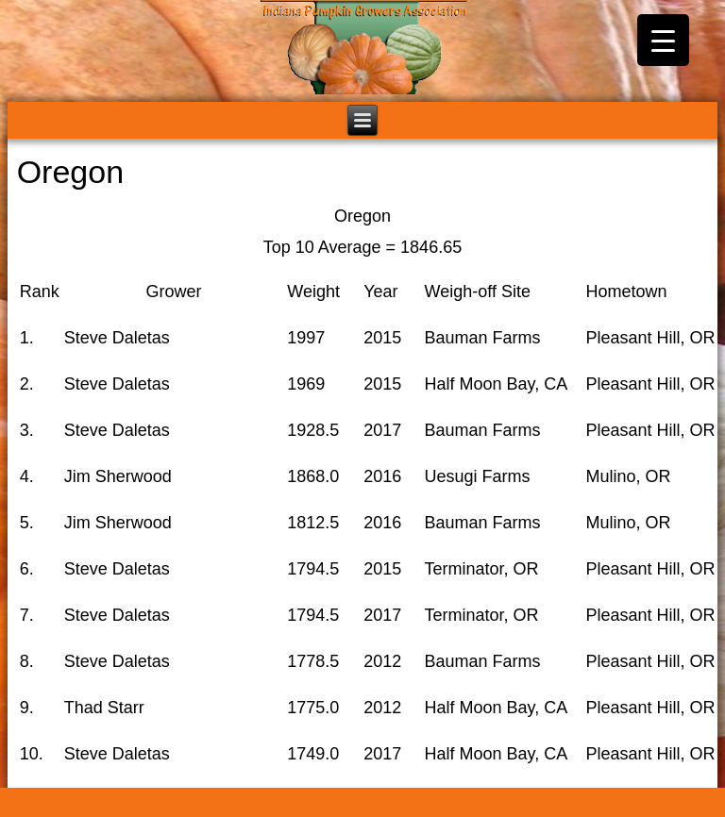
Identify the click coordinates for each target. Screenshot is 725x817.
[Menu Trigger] (663, 40)
